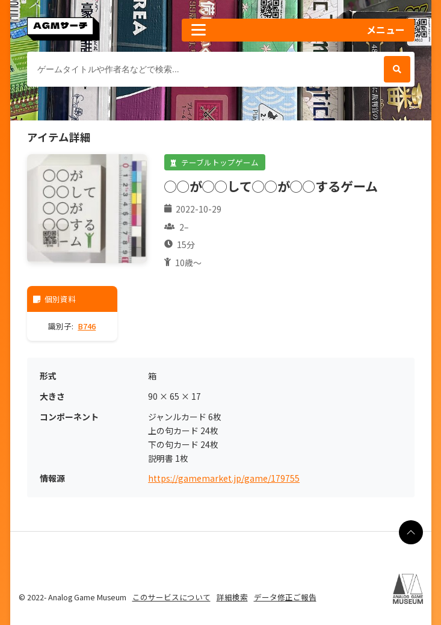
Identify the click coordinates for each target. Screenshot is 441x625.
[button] (298, 30)
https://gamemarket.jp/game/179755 (224, 478)
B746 (87, 326)
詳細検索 (232, 597)
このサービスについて (171, 597)
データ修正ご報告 (285, 597)
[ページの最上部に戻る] (411, 532)
